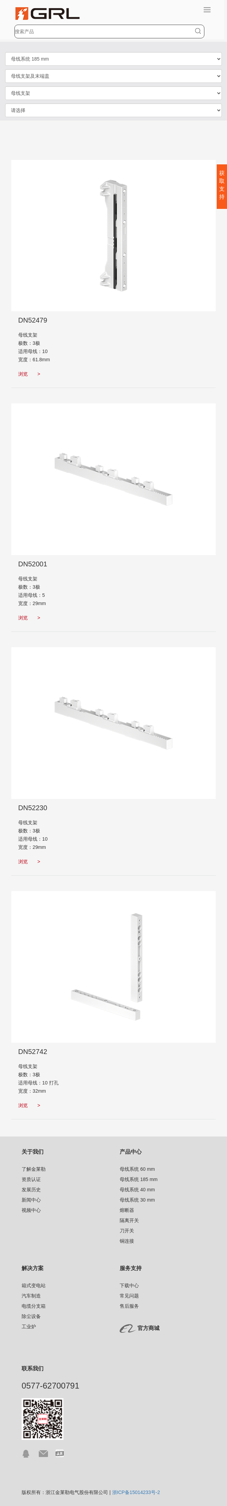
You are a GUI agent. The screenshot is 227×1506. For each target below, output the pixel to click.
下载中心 (129, 1285)
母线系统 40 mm (137, 1189)
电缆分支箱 (34, 1306)
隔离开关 (129, 1220)
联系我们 (33, 1368)
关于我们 (33, 1152)
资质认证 (31, 1179)
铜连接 (127, 1241)
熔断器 (127, 1210)
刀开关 (127, 1230)
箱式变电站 (34, 1285)
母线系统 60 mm (137, 1169)
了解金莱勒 (34, 1169)
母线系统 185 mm (138, 1179)
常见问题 (129, 1295)
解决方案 (33, 1268)
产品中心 (131, 1152)
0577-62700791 (50, 1385)
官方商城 (148, 1328)
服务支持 (131, 1268)
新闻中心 (31, 1200)
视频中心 (31, 1210)
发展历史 (31, 1189)
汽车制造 (31, 1295)
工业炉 (29, 1326)
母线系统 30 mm (137, 1200)
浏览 (29, 374)
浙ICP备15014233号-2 (136, 1492)
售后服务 (129, 1306)
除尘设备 (31, 1316)
